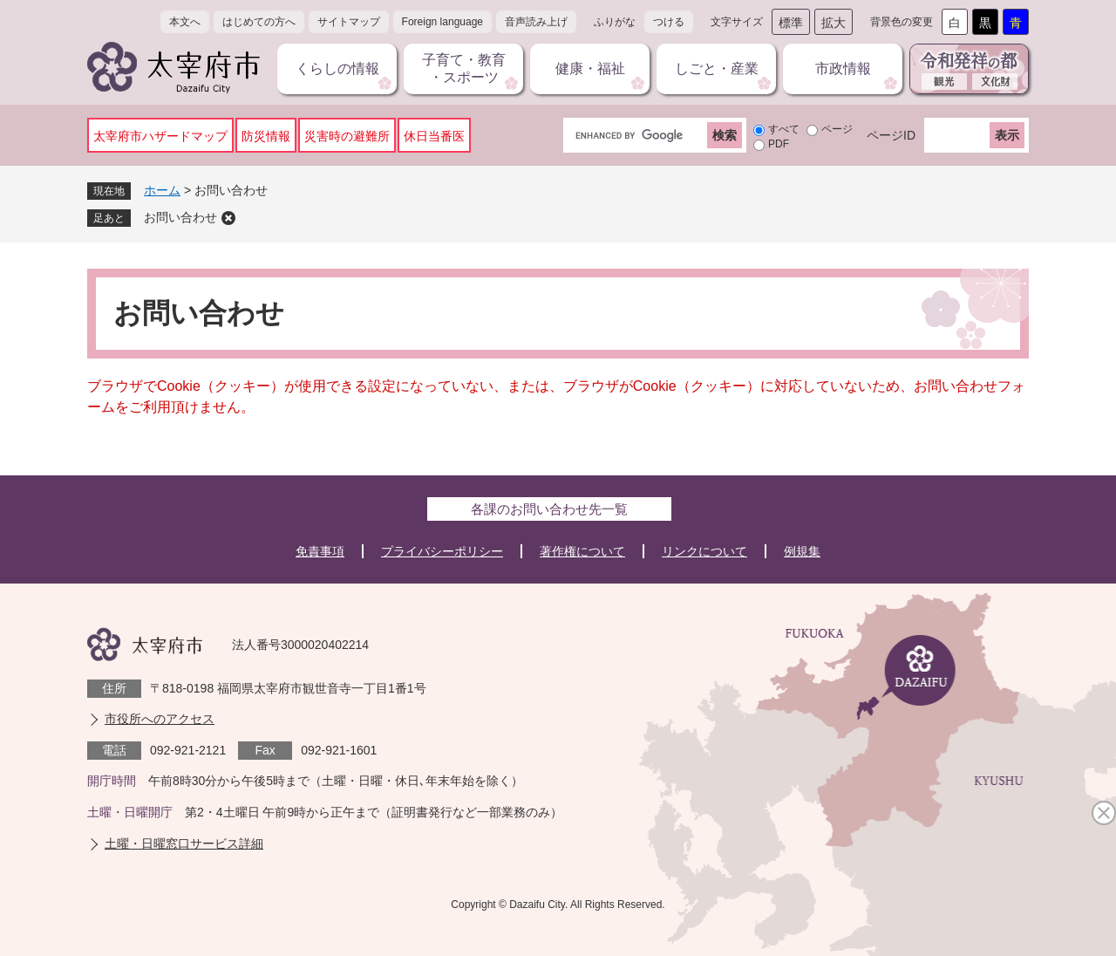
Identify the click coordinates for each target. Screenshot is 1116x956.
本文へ (185, 22)
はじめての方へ (259, 22)
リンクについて (704, 551)
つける (668, 22)
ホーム (162, 190)
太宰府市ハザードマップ (160, 136)
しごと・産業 (717, 68)
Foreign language (442, 22)
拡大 (833, 23)
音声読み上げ (536, 22)
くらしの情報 (337, 68)
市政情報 (843, 68)
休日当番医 (434, 136)
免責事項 (320, 551)
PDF (778, 144)
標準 (791, 23)
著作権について (582, 551)
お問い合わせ (180, 217)
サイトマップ (348, 22)
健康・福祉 (590, 68)
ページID (891, 135)
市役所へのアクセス (159, 719)
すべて (784, 129)
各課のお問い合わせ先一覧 (549, 509)
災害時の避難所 (347, 136)
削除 (228, 218)
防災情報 (266, 136)
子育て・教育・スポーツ (464, 68)
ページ (837, 129)
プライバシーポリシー (442, 551)
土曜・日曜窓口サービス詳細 (184, 843)
